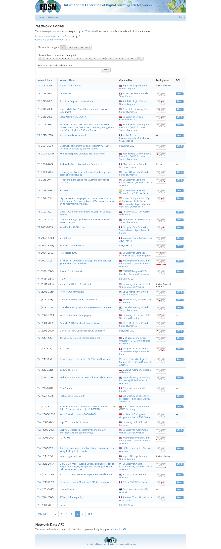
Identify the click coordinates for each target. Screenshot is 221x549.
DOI (180, 94)
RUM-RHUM (66, 348)
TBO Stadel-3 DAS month (72, 396)
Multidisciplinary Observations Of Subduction (82, 331)
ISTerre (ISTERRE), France (133, 482)
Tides (62, 505)
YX (38, 497)
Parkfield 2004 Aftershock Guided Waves (80, 323)
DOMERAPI (65, 93)
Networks (53, 17)
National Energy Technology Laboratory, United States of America (134, 380)
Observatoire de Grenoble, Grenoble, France (134, 166)
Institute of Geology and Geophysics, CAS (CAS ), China (134, 416)
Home (41, 17)
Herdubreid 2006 (68, 253)
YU (38, 271)
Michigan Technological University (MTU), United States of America (134, 341)
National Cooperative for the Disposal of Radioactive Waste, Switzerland (135, 399)
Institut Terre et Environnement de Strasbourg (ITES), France (134, 138)
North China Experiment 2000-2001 (78, 414)
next (89, 514)
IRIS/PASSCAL (126, 146)
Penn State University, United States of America (135, 110)
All (63, 47)
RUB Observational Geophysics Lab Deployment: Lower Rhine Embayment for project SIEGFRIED (87, 408)
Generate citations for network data (52, 39)
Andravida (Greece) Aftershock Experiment (81, 164)
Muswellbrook (67, 489)
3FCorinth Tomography (71, 497)
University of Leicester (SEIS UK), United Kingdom (134, 316)
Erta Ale (63, 279)
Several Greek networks (71, 271)
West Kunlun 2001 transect (73, 227)
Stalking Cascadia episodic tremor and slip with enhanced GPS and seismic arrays (83, 431)
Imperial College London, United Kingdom (133, 87)
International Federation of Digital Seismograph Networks (110, 544)
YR (38, 85)
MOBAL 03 (65, 238)
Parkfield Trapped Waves (72, 245)
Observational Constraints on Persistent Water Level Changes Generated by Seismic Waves (85, 147)
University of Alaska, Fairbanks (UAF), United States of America (135, 467)
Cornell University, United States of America (133, 173)
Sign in (182, 17)
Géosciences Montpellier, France (133, 390)
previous (41, 514)
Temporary (85, 47)
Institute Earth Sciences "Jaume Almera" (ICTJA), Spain (134, 192)
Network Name (67, 80)
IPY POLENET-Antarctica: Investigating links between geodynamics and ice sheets (86, 262)
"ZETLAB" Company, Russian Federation (135, 371)
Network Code (44, 80)
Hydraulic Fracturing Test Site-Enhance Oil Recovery (86, 377)
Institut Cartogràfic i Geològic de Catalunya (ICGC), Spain (135, 199)
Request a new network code (50, 36)
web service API (118, 529)
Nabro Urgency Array (70, 456)
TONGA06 (65, 437)
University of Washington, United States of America (133, 431)
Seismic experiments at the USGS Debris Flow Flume (86, 359)
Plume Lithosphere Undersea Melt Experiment (82, 153)
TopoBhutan (66, 388)
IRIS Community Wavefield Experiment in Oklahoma (86, 474)
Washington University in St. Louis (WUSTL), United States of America (135, 263)
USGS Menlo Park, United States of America (133, 293)
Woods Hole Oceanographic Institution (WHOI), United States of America (135, 127)
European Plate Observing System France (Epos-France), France (134, 230)
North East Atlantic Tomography (75, 315)
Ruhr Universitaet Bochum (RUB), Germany (134, 408)
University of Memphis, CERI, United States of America (135, 285)
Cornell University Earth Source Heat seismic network (86, 307)
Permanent (72, 47)
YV (38, 315)
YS (38, 146)
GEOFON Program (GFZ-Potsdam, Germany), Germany (134, 273)
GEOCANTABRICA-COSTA (73, 117)
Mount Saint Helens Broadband (75, 284)
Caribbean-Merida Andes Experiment (78, 299)
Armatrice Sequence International (76, 101)
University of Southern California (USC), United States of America (135, 183)
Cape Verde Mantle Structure (74, 422)
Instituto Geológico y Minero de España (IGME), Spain (135, 205)
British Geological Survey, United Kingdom (133, 102)
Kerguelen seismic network (73, 135)
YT (38, 227)
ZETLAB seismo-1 (68, 370)
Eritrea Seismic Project (70, 85)
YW (39, 414)
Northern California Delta (72, 292)
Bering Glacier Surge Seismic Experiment (80, 338)
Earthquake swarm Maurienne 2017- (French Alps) (84, 482)
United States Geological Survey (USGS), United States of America (135, 362)
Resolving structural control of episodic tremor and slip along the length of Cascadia (87, 450)
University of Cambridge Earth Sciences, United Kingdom (135, 254)
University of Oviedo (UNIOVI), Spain (131, 118)
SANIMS (64, 190)
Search (106, 70)
